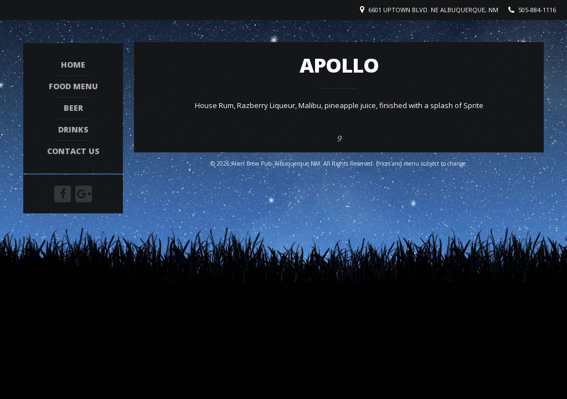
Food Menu (73, 86)
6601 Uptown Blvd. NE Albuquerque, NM (433, 10)
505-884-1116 (537, 10)
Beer (73, 108)
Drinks (73, 130)
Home (73, 65)
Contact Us (73, 151)
